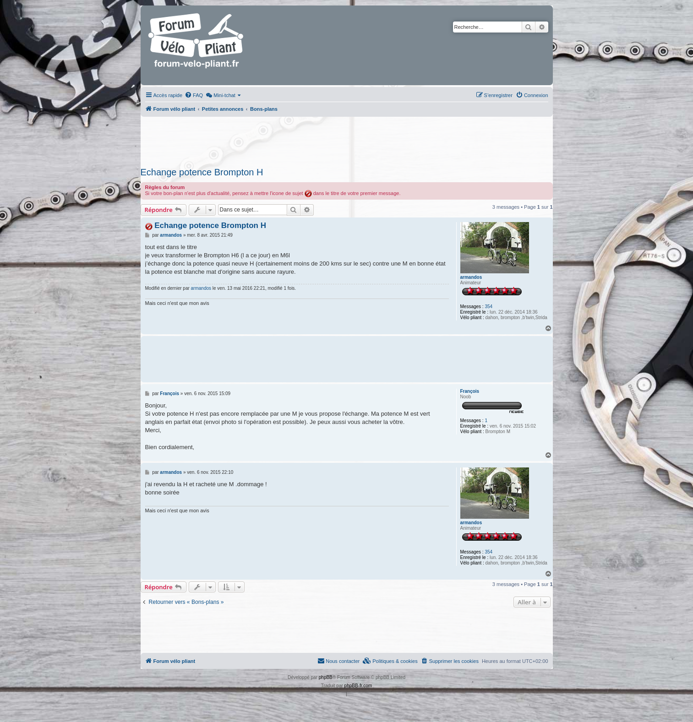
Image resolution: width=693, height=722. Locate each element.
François (470, 391)
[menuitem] (194, 95)
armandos (471, 277)
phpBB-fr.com (358, 685)
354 (488, 306)
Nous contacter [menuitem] (338, 660)
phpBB (326, 677)
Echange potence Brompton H (202, 172)
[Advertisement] (347, 139)
